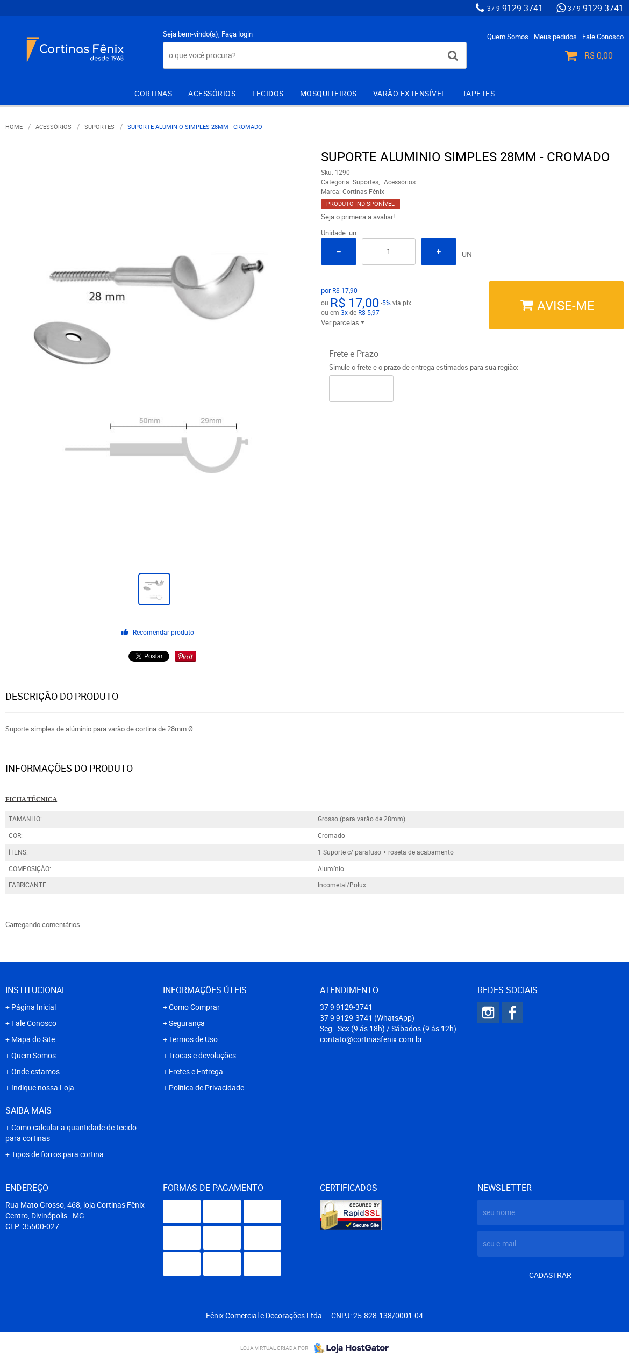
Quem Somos (507, 36)
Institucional (36, 990)
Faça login (237, 34)
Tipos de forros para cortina (57, 1154)
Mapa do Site (33, 1039)
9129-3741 (515, 8)
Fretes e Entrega (196, 1071)
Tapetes (478, 93)
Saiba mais (28, 1110)
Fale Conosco (603, 36)
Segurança (187, 1023)
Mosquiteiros (328, 93)
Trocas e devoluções (202, 1055)
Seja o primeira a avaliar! (358, 216)
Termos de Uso (193, 1039)
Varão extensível (409, 93)
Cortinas (153, 93)
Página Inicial (33, 1007)
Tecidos (268, 93)
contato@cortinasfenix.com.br (371, 1039)
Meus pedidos (555, 36)
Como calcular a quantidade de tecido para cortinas (71, 1132)
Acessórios (211, 93)
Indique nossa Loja (42, 1087)
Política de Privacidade (206, 1087)
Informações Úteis (205, 990)
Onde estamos (35, 1071)
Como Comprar (194, 1007)
